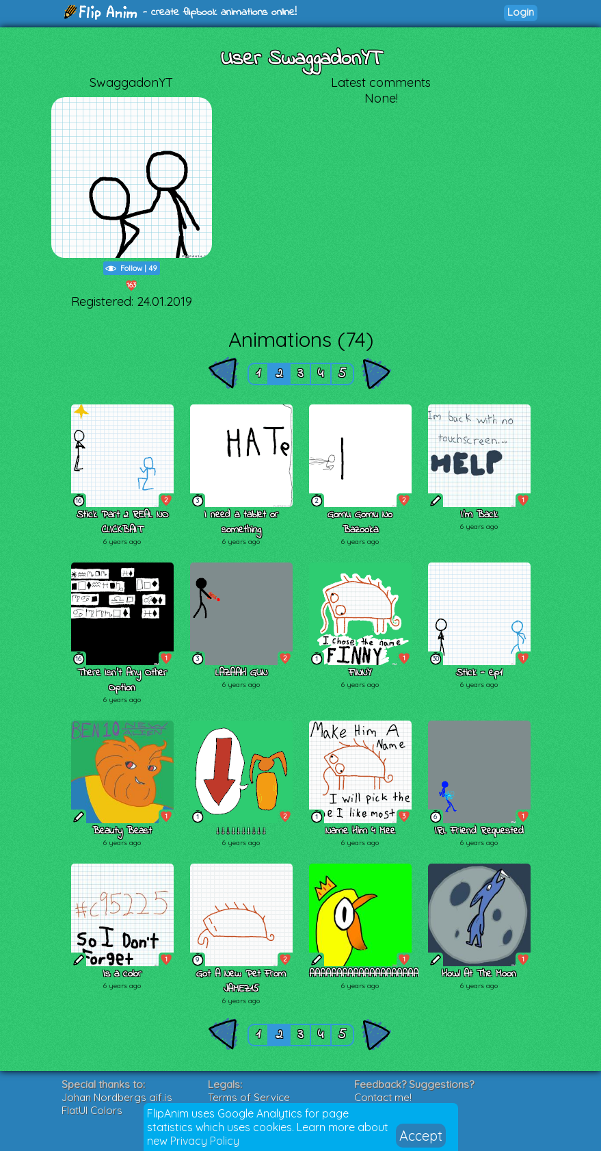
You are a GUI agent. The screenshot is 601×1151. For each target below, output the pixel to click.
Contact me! (383, 1097)
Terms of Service (249, 1097)
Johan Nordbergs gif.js (117, 1097)
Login (520, 11)
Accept (420, 1135)
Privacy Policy (204, 1141)
